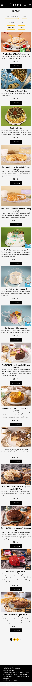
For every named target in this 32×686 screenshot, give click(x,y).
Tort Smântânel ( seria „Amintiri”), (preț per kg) (16, 209)
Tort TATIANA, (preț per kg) (16, 571)
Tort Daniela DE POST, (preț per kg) (16, 54)
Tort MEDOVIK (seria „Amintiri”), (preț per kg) (16, 409)
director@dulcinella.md (11, 681)
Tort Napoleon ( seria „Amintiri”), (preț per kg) (16, 168)
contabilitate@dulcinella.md (12, 685)
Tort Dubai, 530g (16, 128)
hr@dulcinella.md (9, 670)
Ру (28, 5)
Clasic (24, 17)
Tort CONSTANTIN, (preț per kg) (16, 615)
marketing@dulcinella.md (11, 668)
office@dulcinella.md (18, 674)
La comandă (16, 66)
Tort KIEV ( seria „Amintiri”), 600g (16, 450)
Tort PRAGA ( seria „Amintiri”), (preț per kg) (16, 529)
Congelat (21, 27)
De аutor (11, 22)
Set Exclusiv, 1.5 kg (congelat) (16, 328)
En (25, 5)
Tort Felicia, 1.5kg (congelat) (16, 289)
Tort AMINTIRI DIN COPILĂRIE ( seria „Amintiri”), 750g (16, 488)
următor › (20, 639)
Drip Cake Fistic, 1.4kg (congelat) (16, 250)
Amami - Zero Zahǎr (12, 17)
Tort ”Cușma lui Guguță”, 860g (16, 91)
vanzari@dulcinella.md (10, 683)
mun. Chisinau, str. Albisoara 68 (13, 672)
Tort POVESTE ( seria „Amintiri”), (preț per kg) (16, 366)
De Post (21, 22)
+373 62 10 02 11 (15, 676)
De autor (28, 49)
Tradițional (11, 27)
